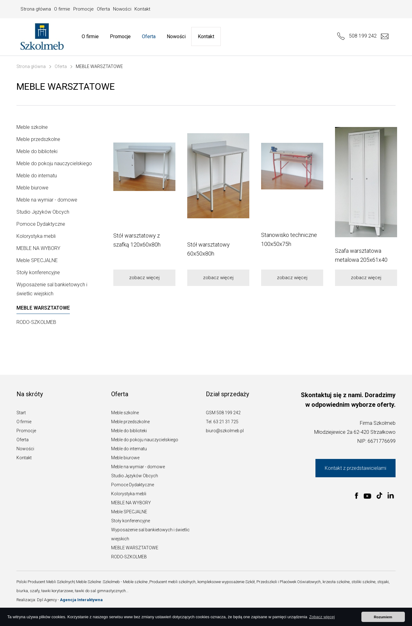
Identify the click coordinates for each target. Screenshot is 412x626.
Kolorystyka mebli (36, 236)
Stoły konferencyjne (38, 272)
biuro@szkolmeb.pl (225, 430)
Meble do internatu (36, 176)
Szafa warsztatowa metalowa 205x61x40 (361, 255)
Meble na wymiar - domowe (46, 200)
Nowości (122, 9)
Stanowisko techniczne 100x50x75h (289, 239)
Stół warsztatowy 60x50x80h (208, 249)
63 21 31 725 (225, 421)
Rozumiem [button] (383, 617)
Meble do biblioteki (36, 151)
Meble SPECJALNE (37, 260)
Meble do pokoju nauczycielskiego (54, 163)
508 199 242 (357, 36)
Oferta (103, 9)
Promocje (83, 9)
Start (21, 412)
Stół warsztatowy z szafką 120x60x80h (137, 240)
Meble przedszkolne (38, 139)
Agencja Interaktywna (81, 599)
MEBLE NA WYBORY (38, 248)
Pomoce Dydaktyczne (40, 224)
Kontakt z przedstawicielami (355, 468)
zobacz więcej (144, 277)
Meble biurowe (32, 188)
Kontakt (142, 9)
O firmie (62, 9)
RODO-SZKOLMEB (36, 322)
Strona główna (35, 9)
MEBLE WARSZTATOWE (99, 66)
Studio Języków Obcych (42, 212)
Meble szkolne (32, 127)
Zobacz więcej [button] (322, 617)
